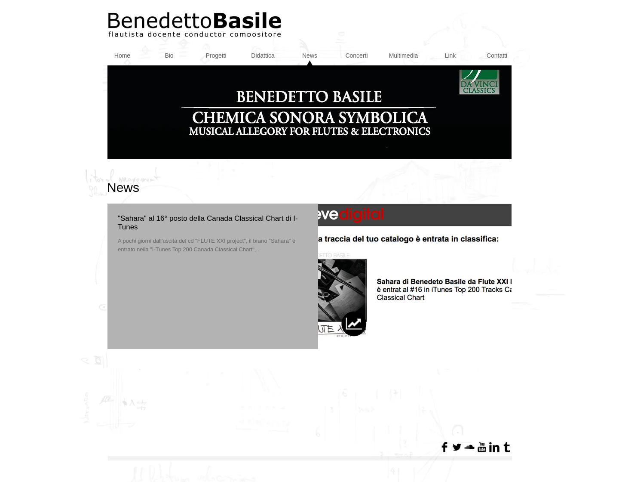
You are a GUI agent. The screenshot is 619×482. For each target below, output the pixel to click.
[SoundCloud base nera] (469, 447)
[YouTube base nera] (482, 447)
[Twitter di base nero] (457, 447)
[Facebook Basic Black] (444, 447)
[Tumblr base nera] (507, 447)
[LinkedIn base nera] (494, 447)
